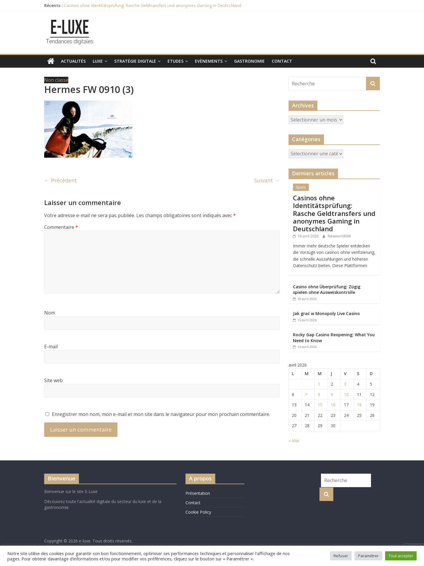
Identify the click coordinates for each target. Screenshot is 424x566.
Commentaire (61, 227)
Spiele (301, 187)
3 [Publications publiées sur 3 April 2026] (345, 384)
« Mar (294, 440)
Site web (53, 380)
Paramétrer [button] (368, 555)
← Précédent (60, 180)
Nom (49, 312)
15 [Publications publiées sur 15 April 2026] (320, 404)
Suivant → (267, 180)
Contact (282, 61)
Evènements (209, 61)
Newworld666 (339, 236)
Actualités (73, 61)
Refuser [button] (341, 555)
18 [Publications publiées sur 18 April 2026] (359, 404)
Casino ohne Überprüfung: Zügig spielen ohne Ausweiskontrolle (326, 289)
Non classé (56, 80)
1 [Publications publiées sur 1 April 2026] (319, 384)
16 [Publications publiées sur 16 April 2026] (333, 404)
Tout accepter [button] (401, 555)
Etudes (175, 61)
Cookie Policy (198, 512)
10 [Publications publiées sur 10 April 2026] (346, 394)
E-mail (51, 346)
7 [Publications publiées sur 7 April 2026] (306, 394)
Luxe (98, 61)
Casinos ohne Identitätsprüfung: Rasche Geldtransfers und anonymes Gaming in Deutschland (152, 5)
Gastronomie (249, 61)
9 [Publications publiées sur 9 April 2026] (332, 394)
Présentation (198, 493)
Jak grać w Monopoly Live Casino (326, 313)
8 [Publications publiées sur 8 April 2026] (319, 394)
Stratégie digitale (135, 61)
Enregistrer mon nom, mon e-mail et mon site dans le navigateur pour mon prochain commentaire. (161, 414)
